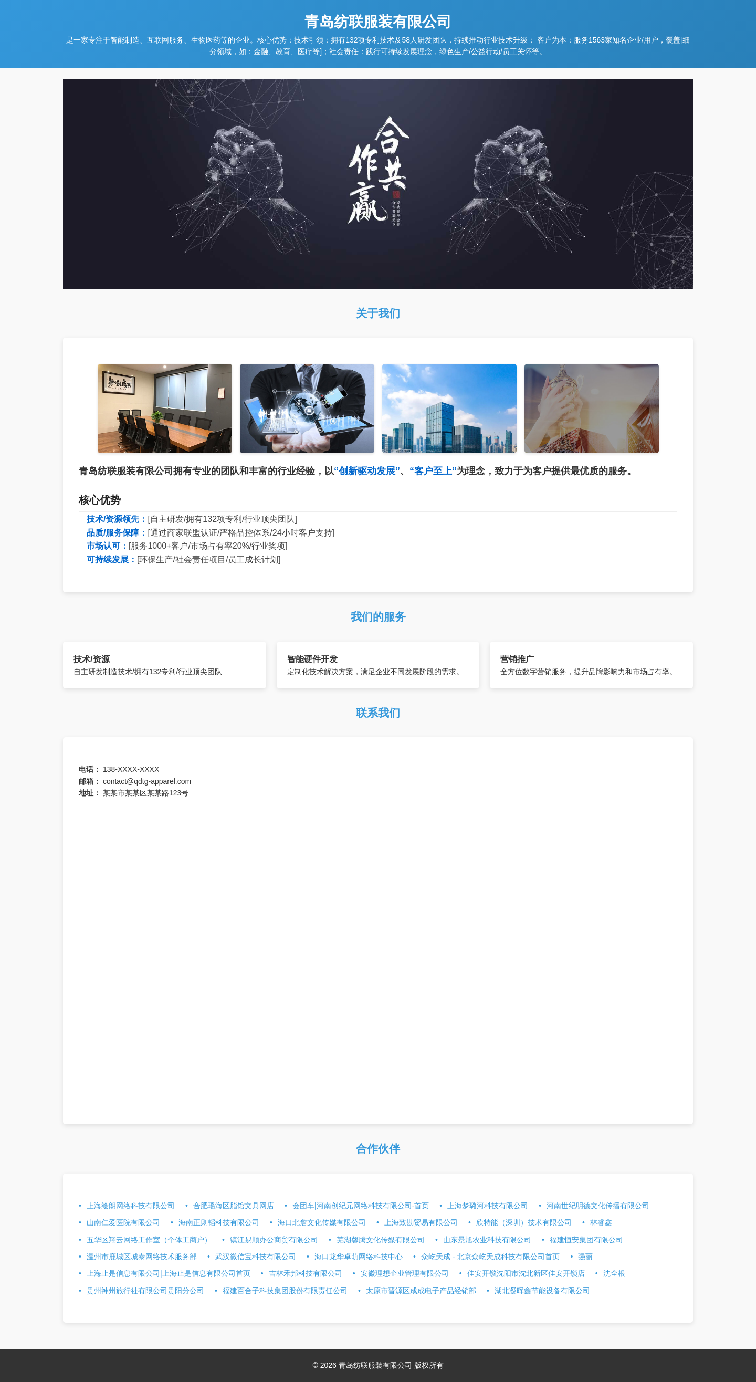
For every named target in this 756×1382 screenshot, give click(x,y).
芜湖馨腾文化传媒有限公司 (381, 1240)
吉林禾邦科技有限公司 (305, 1273)
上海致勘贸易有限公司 (421, 1222)
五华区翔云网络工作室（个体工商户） (149, 1240)
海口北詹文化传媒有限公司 (322, 1222)
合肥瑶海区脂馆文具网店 (233, 1205)
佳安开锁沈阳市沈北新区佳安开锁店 (526, 1273)
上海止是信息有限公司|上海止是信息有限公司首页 (168, 1273)
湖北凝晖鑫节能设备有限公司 (542, 1290)
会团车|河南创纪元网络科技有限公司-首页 (360, 1205)
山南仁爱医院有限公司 (123, 1222)
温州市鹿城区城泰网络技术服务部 (142, 1256)
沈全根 (614, 1273)
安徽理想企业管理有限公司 (405, 1273)
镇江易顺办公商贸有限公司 (274, 1240)
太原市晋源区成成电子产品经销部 (421, 1290)
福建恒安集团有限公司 (586, 1240)
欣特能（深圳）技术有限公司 (524, 1222)
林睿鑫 (601, 1222)
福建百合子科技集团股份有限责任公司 (285, 1290)
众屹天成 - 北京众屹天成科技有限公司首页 (490, 1256)
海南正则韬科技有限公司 (218, 1222)
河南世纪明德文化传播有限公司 (598, 1205)
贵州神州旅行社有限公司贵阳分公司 (145, 1290)
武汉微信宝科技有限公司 (255, 1256)
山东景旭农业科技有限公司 (487, 1240)
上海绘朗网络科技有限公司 (131, 1205)
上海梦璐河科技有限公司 (487, 1205)
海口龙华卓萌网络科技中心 (358, 1256)
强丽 (585, 1256)
